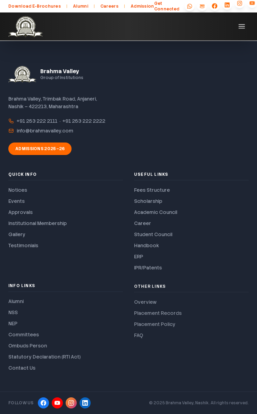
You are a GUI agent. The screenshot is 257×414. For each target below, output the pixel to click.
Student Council (153, 234)
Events (16, 201)
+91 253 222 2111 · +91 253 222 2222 (56, 121)
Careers (109, 6)
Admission (142, 6)
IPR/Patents (148, 268)
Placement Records (158, 315)
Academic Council (155, 212)
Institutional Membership (37, 223)
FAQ (138, 338)
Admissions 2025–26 (40, 149)
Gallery (16, 234)
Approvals (20, 212)
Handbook (146, 245)
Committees (23, 337)
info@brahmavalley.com (40, 131)
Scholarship (148, 201)
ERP (138, 256)
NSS (13, 314)
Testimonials (23, 245)
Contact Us (21, 370)
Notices (17, 190)
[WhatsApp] (189, 6)
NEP (12, 325)
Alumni (80, 6)
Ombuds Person (27, 348)
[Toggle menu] (242, 26)
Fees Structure (152, 190)
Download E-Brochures (34, 6)
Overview (145, 304)
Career (142, 223)
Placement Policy (154, 327)
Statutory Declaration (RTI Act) (44, 359)
